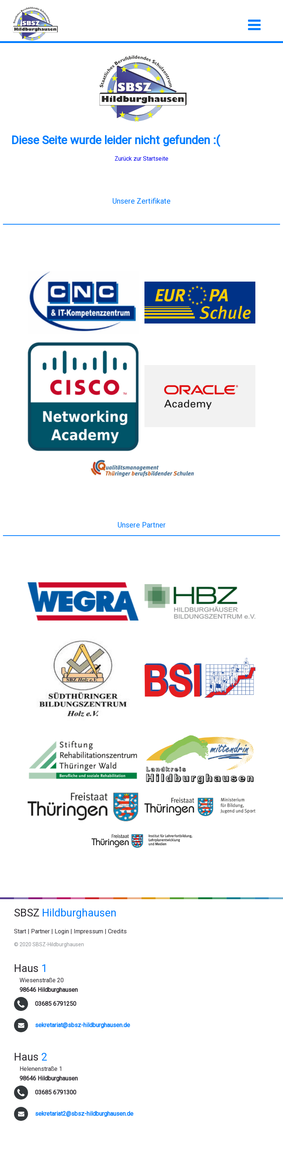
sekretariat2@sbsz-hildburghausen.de (84, 1113)
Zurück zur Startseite (141, 158)
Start (20, 931)
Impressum (88, 931)
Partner (40, 931)
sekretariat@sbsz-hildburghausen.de (82, 1025)
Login (62, 931)
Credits (117, 931)
